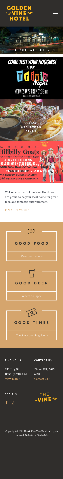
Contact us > (42, 379)
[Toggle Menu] (55, 13)
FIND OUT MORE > (17, 210)
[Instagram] (12, 402)
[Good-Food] (31, 230)
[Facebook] (6, 402)
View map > (12, 379)
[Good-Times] (31, 309)
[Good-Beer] (31, 270)
